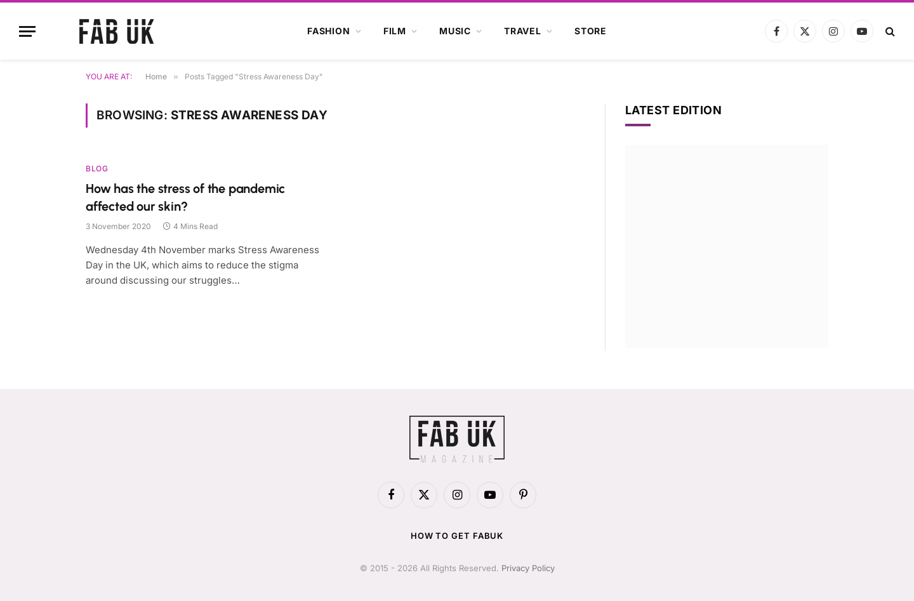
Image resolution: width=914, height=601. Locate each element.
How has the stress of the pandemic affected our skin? (185, 197)
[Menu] (27, 31)
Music (455, 30)
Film (394, 30)
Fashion (328, 30)
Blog (97, 168)
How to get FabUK (457, 536)
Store (590, 30)
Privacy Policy (528, 568)
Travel (522, 30)
